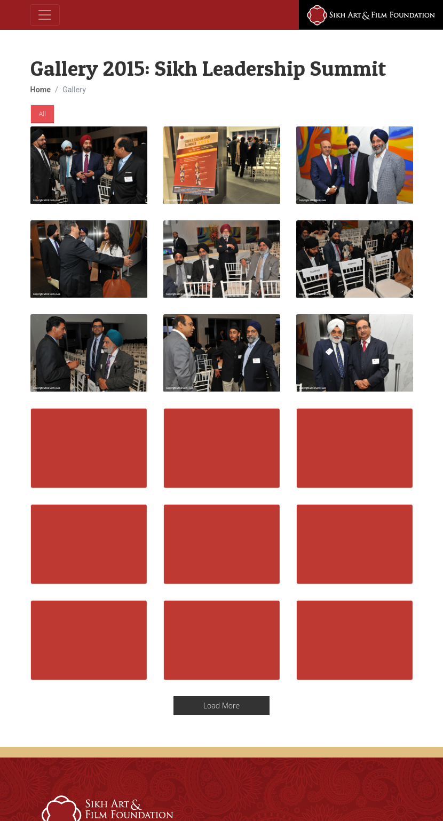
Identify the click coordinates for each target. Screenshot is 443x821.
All (42, 113)
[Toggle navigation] (45, 15)
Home (40, 89)
